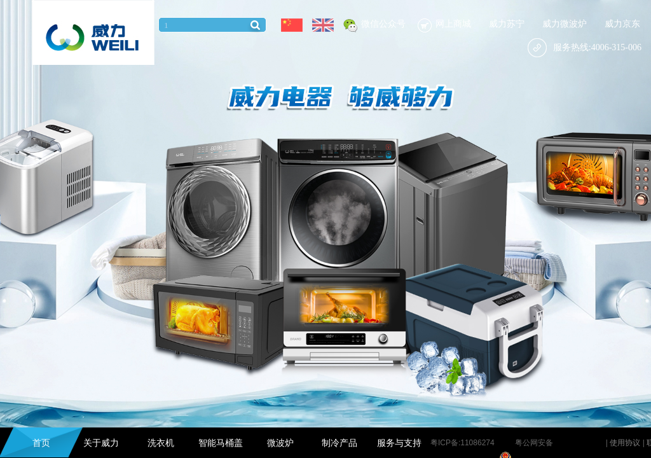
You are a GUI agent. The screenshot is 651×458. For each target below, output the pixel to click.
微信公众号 (383, 24)
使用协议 (625, 442)
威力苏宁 (506, 24)
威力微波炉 (564, 24)
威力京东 (622, 24)
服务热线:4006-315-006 (584, 47)
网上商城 (453, 24)
